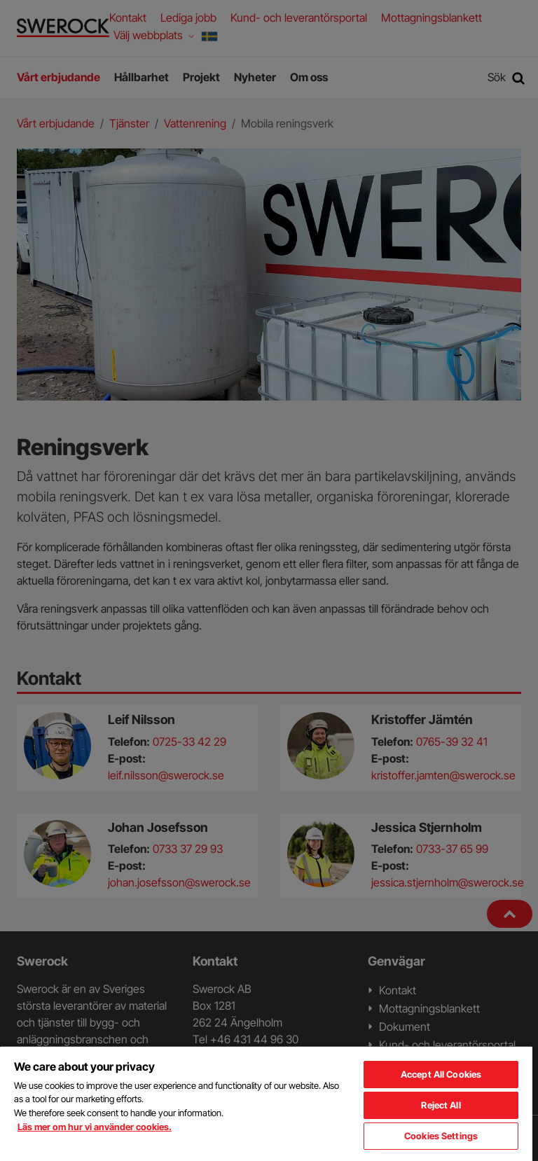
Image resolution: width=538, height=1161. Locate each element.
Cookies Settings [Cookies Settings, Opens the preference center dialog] (441, 1135)
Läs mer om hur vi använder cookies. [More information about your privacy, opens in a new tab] (95, 1126)
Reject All (440, 1105)
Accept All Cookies (441, 1074)
